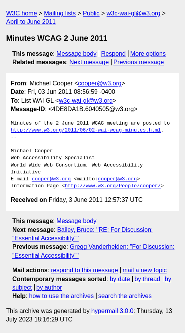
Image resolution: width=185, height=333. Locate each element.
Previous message (138, 62)
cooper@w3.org (100, 83)
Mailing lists (60, 13)
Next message (89, 62)
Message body (77, 53)
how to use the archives (61, 296)
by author (49, 287)
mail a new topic (145, 270)
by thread (147, 279)
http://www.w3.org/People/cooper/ (113, 186)
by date (120, 279)
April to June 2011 (31, 21)
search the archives (125, 296)
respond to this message (84, 270)
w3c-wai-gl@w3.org (133, 13)
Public (91, 13)
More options (148, 53)
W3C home (21, 13)
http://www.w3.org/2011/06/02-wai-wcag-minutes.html (86, 130)
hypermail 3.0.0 (112, 311)
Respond (113, 53)
